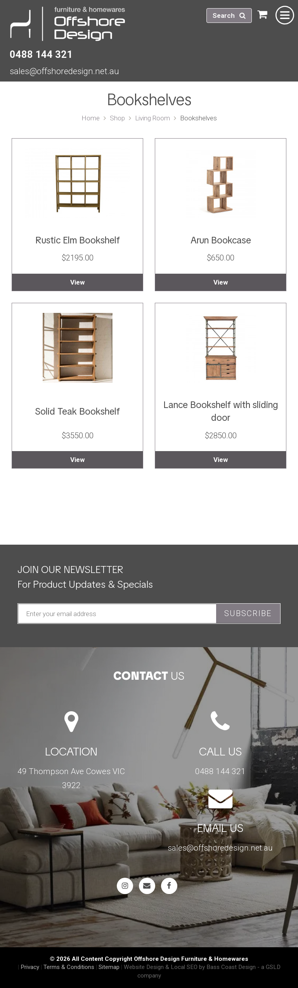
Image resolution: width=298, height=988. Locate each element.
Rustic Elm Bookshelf (77, 240)
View (77, 282)
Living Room (152, 118)
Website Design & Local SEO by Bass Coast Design (190, 967)
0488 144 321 (41, 54)
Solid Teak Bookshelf (77, 411)
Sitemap (109, 967)
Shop (117, 118)
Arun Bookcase (221, 240)
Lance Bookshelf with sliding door (220, 411)
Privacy (30, 967)
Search (229, 15)
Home (90, 118)
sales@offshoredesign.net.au (64, 71)
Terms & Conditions (68, 967)
